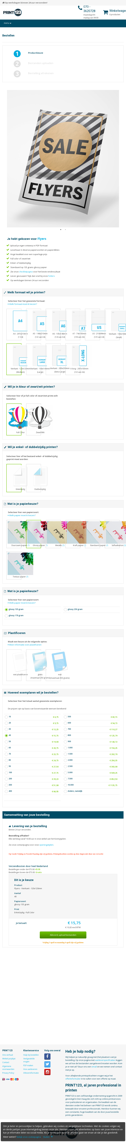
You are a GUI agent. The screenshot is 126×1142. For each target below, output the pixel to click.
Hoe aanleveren (30, 1069)
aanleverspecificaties (105, 1060)
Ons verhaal (7, 1055)
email (94, 1066)
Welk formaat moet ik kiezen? (22, 304)
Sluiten (46, 1136)
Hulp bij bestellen (31, 1055)
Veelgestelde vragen (29, 1060)
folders (51, 276)
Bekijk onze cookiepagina (29, 1136)
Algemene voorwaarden (8, 1067)
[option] (63, 158)
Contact (5, 1062)
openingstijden (46, 844)
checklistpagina (26, 271)
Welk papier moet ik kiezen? (22, 515)
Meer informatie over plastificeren (24, 644)
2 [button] (65, 232)
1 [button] (60, 232)
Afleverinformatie (31, 1073)
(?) (125, 545)
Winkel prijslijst (8, 1058)
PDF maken (28, 1065)
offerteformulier (73, 1078)
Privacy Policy (8, 1073)
